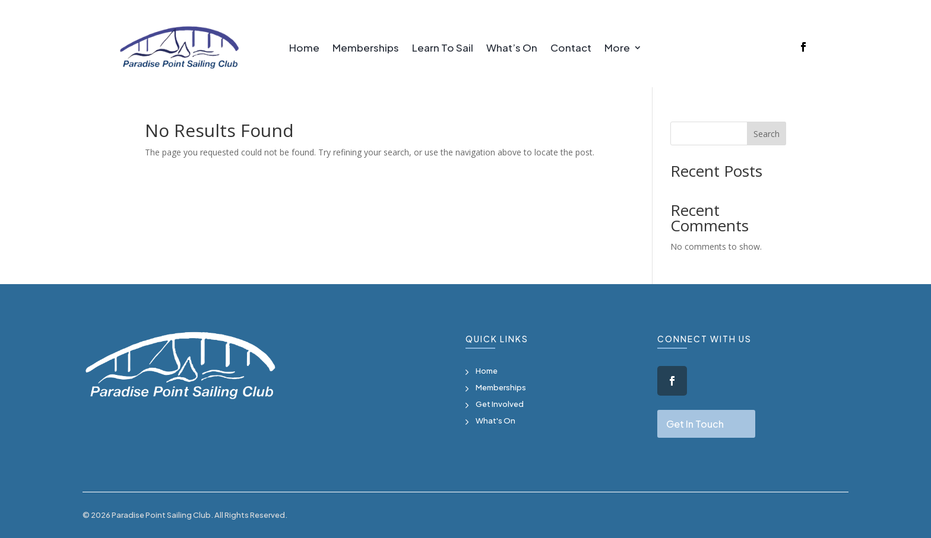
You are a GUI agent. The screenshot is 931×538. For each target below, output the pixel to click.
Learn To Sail (442, 48)
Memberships (365, 48)
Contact (570, 48)
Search (766, 133)
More (617, 48)
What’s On (511, 48)
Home (304, 48)
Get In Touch (695, 424)
